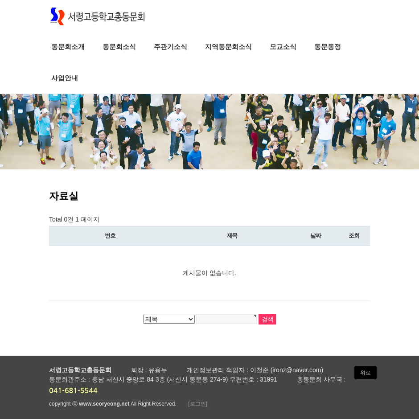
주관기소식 (170, 46)
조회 (354, 235)
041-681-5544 (73, 390)
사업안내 (64, 78)
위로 (365, 373)
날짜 (315, 235)
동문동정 (327, 46)
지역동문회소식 (228, 46)
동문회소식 (119, 46)
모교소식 (283, 46)
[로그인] (197, 404)
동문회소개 (68, 46)
